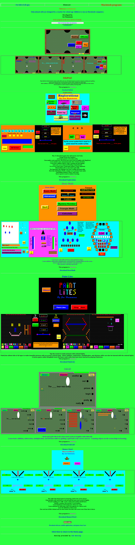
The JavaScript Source (67, 25)
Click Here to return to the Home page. (67, 532)
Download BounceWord (67, 517)
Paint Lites (67, 276)
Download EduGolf (67, 445)
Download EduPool (67, 90)
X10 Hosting (76, 536)
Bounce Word (67, 449)
